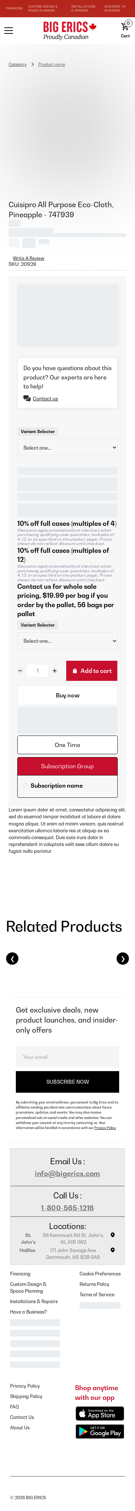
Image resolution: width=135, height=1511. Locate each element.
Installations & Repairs (34, 1301)
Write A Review (28, 258)
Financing (20, 1273)
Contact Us (22, 1417)
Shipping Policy (26, 1396)
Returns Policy (94, 1284)
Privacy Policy (105, 1128)
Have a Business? (28, 1312)
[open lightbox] (67, 129)
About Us (20, 1427)
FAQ (14, 1407)
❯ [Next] (123, 958)
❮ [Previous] (12, 958)
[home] (67, 30)
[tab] (67, 745)
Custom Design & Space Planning (28, 1288)
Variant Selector (38, 431)
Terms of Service (97, 1294)
